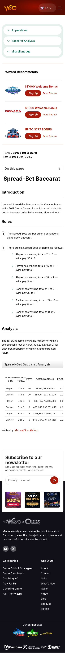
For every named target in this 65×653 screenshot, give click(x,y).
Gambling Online (12, 588)
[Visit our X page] (13, 549)
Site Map (46, 603)
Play (33, 93)
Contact (45, 573)
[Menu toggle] (59, 7)
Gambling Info (11, 578)
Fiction (45, 608)
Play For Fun (10, 583)
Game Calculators (13, 573)
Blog (43, 598)
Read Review (50, 93)
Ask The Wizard (12, 593)
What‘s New (48, 583)
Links (44, 578)
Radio (44, 588)
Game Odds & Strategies (17, 568)
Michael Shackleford (26, 430)
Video (44, 593)
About (44, 568)
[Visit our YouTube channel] (6, 549)
